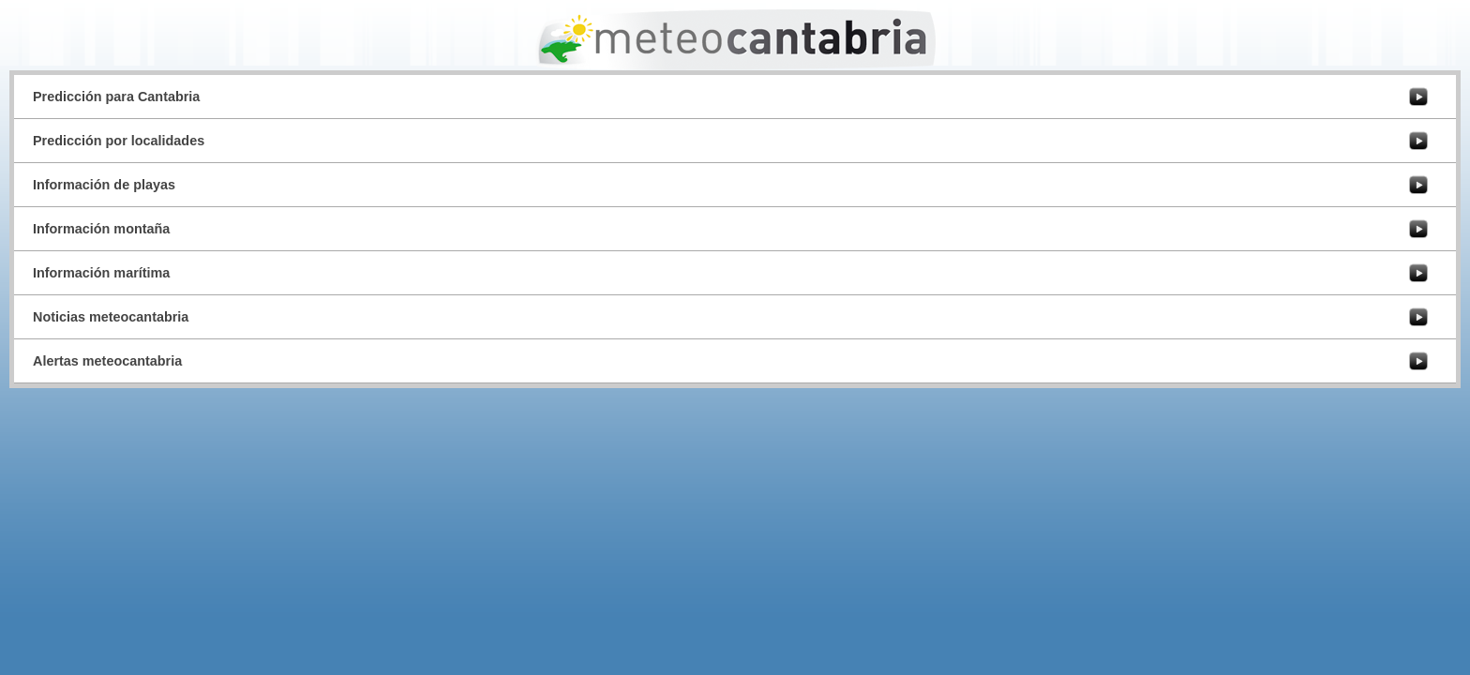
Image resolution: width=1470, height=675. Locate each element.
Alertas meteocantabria (107, 360)
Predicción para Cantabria (116, 96)
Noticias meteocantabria (110, 316)
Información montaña (101, 228)
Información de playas (104, 184)
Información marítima (101, 272)
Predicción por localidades (118, 140)
